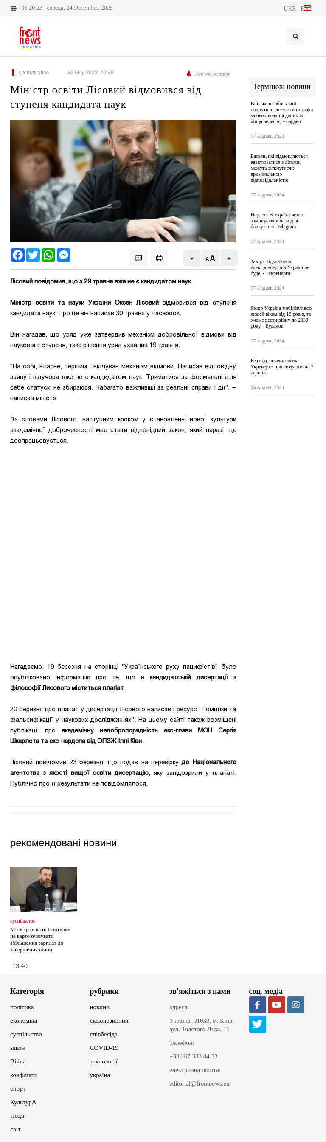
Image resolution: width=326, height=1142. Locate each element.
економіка (23, 1020)
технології (104, 1061)
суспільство (26, 1034)
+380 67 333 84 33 (193, 1056)
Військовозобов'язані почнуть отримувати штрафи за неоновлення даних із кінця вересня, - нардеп (282, 112)
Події (17, 1115)
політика (22, 1007)
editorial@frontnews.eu (199, 1083)
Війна (18, 1061)
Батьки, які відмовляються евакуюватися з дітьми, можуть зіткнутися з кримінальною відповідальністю (279, 168)
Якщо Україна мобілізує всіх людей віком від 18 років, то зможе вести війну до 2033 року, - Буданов (282, 317)
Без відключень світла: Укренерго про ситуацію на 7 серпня (282, 367)
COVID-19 (104, 1047)
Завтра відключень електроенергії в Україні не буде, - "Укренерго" (280, 267)
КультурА (23, 1102)
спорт (17, 1088)
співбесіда (104, 1034)
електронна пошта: (195, 1069)
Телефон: (181, 1042)
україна (100, 1075)
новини (100, 1007)
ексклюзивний (109, 1020)
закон (17, 1047)
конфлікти (24, 1075)
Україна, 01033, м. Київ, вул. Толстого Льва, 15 (201, 1025)
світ (15, 1129)
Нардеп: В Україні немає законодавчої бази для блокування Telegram (277, 221)
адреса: (179, 1007)
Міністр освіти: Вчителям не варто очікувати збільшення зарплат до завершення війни (40, 939)
